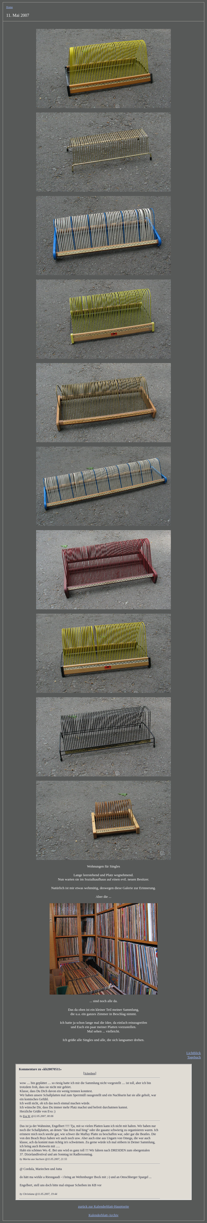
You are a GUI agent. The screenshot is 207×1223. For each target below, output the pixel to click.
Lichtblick (194, 1053)
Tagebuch (194, 1057)
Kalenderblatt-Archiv (103, 1215)
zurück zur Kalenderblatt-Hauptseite (103, 1206)
